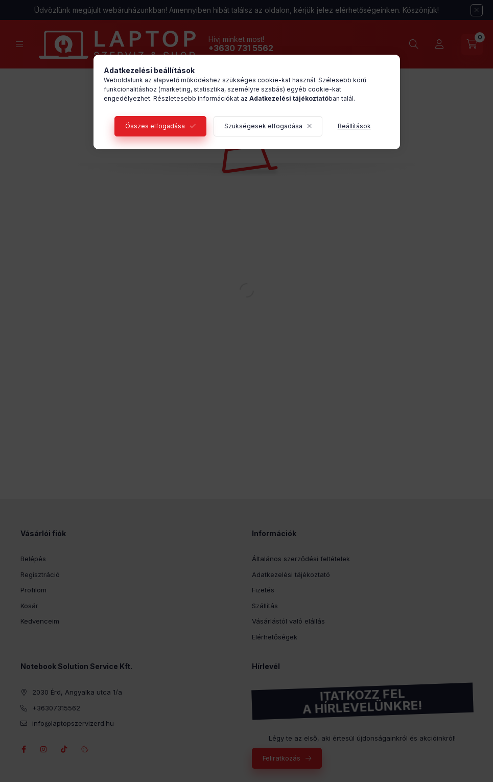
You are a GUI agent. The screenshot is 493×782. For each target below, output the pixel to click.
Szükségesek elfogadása (263, 126)
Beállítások (354, 126)
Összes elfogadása (155, 126)
